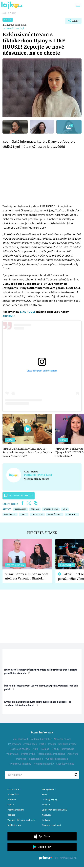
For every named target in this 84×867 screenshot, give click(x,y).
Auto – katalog (41, 748)
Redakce (46, 820)
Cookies (11, 815)
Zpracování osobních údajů (54, 810)
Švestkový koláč (65, 763)
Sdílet (71, 21)
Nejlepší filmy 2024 (40, 739)
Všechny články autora (36, 478)
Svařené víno (28, 753)
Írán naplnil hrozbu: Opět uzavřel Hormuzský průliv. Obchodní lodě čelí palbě (41, 687)
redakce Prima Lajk (13, 28)
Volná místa (13, 794)
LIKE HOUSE (28, 312)
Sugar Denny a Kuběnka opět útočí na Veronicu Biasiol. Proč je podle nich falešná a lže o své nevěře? (26, 576)
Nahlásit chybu (14, 825)
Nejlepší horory (62, 739)
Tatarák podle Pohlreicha (51, 753)
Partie (42, 744)
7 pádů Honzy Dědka (63, 748)
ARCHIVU (8, 316)
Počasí (52, 744)
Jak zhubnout (20, 739)
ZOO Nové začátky (20, 748)
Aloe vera (72, 753)
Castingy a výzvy (49, 799)
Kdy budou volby (67, 744)
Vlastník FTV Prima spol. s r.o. (21, 820)
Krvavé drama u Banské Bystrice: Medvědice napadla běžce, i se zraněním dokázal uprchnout (37, 704)
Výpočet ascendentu (56, 758)
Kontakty (46, 804)
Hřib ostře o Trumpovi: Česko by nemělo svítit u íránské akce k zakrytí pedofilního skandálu (40, 671)
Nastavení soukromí (51, 825)
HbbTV (10, 804)
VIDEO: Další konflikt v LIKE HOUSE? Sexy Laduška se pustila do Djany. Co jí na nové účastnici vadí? (27, 452)
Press (44, 794)
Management (48, 789)
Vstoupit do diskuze (18, 495)
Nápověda (46, 815)
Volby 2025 (12, 753)
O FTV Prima (13, 789)
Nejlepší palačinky (44, 763)
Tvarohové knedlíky (20, 763)
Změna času (30, 744)
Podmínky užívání (15, 810)
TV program (14, 744)
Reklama (11, 799)
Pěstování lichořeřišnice (29, 758)
